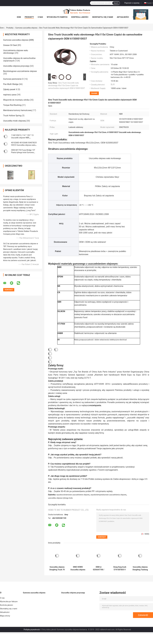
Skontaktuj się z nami (102, 17)
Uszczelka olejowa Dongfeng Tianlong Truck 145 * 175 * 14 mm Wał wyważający (140, 568)
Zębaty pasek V (10, 89)
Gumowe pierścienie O (13, 79)
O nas (40, 17)
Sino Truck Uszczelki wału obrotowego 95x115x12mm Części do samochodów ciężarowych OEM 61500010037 (66, 85)
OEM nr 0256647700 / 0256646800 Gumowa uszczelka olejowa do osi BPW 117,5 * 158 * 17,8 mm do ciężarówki (98, 568)
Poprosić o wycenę (131, 3)
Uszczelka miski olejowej (14, 121)
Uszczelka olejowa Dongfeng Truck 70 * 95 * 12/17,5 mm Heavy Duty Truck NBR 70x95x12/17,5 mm (57, 568)
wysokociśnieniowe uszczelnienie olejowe (73, 495)
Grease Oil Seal (10, 45)
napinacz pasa (9, 94)
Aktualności (123, 17)
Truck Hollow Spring (12, 115)
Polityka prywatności (32, 630)
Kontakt (94, 93)
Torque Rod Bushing (12, 105)
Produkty (29, 17)
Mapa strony (5, 616)
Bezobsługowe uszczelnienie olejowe (20, 71)
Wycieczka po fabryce (57, 17)
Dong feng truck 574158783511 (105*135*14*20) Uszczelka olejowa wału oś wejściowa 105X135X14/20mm (120, 568)
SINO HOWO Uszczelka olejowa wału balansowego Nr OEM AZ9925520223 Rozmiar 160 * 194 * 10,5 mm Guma (77, 568)
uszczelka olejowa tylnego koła (60, 498)
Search (116, 3)
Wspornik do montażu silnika (16, 100)
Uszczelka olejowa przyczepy (16, 66)
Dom (19, 17)
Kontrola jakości (79, 17)
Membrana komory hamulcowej (17, 110)
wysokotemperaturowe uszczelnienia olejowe (108, 495)
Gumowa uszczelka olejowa (26, 28)
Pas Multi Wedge (10, 84)
